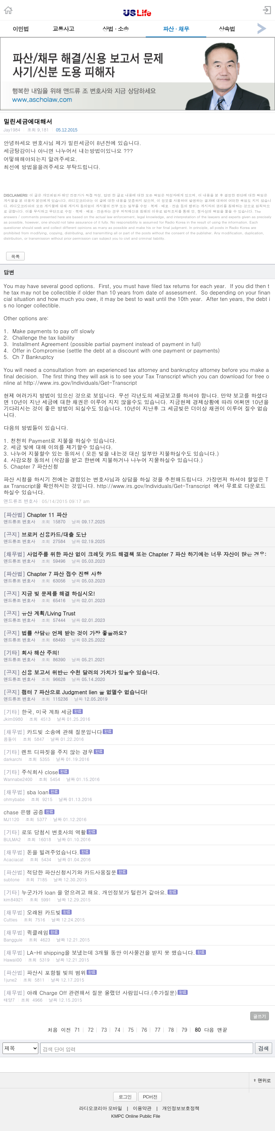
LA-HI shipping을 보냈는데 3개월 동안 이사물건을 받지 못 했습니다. (137, 956)
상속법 (227, 29)
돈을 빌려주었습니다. (137, 855)
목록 (15, 256)
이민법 (21, 29)
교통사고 (63, 29)
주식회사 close (137, 775)
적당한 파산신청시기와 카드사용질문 (137, 875)
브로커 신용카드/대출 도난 (137, 537)
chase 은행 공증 (137, 815)
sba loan (137, 795)
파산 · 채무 (176, 29)
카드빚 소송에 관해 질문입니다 (137, 735)
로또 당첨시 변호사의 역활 (137, 835)
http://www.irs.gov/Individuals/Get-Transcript (80, 382)
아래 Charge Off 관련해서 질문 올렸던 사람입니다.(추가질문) (137, 996)
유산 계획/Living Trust (137, 616)
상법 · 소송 (115, 29)
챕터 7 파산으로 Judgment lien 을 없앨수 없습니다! (137, 695)
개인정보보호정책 (180, 1108)
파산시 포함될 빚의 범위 (137, 976)
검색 (263, 1048)
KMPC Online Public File (135, 1116)
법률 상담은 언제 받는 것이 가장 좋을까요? (137, 636)
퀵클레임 (137, 936)
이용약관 (142, 1108)
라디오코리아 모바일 (100, 1108)
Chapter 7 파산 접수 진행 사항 (137, 577)
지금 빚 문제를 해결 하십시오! (137, 596)
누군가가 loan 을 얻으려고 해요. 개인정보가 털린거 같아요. (137, 895)
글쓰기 (259, 1016)
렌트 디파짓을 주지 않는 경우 (137, 755)
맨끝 (222, 1029)
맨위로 (262, 1080)
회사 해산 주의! (137, 655)
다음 (209, 1029)
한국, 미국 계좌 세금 (137, 715)
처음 (53, 1029)
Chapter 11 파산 (137, 517)
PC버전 (150, 1096)
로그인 (125, 1096)
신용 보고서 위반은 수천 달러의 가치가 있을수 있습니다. (137, 675)
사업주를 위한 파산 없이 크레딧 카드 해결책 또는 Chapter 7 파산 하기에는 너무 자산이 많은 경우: (137, 557)
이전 (66, 1029)
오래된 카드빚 (137, 915)
